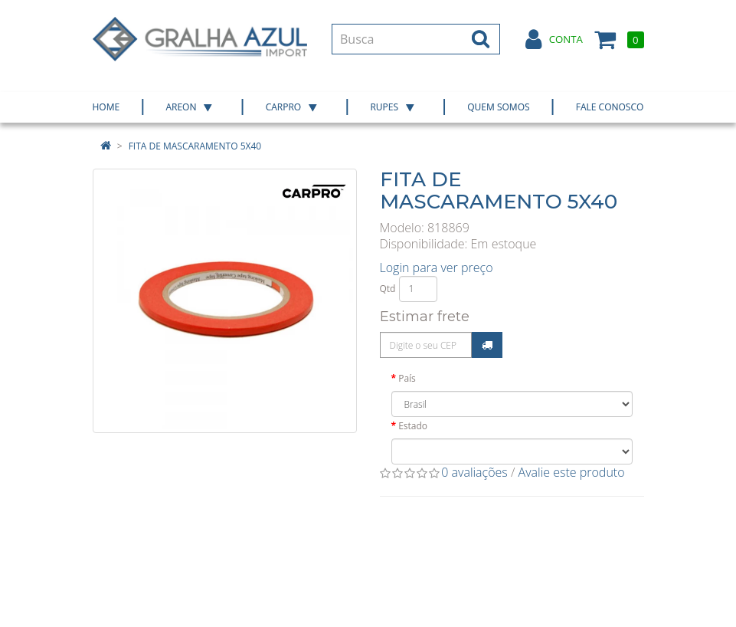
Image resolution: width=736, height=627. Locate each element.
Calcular (487, 345)
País (407, 378)
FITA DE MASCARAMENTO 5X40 (195, 146)
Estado (412, 425)
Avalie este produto (571, 472)
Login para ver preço (436, 267)
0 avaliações (474, 472)
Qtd (388, 288)
